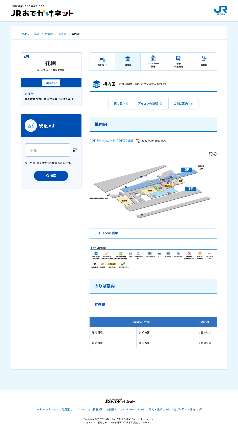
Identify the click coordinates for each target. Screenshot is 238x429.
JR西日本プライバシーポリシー (125, 409)
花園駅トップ (51, 82)
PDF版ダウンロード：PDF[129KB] (112, 140)
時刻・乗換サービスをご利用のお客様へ (173, 409)
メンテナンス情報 (88, 409)
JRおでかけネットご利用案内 (54, 409)
